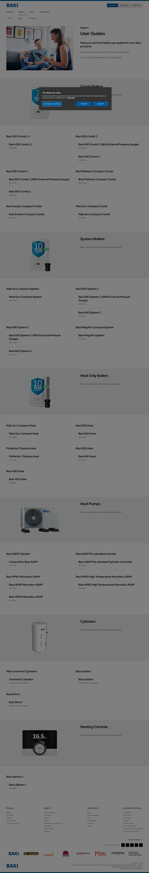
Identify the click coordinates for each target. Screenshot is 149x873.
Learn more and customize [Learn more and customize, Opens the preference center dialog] (52, 104)
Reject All (84, 104)
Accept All (100, 104)
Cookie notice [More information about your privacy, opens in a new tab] (71, 98)
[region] (75, 98)
